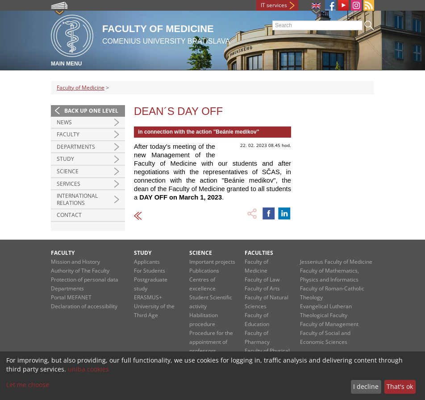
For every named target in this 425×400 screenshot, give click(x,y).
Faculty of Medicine (80, 87)
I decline (366, 386)
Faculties (259, 253)
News (64, 122)
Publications (204, 270)
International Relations (77, 199)
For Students (149, 270)
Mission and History (75, 261)
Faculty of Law (262, 279)
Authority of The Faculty (80, 270)
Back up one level (91, 110)
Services (68, 184)
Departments (76, 147)
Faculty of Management (329, 324)
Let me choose (27, 384)
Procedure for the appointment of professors (211, 342)
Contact (69, 215)
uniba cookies (88, 369)
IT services (274, 5)
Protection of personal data (84, 279)
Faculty (68, 134)
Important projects (212, 261)
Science (68, 171)
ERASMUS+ (148, 297)
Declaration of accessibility (84, 306)
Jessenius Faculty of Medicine (336, 261)
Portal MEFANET (71, 297)
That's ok (400, 386)
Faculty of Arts (262, 288)
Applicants (147, 261)
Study (65, 159)
